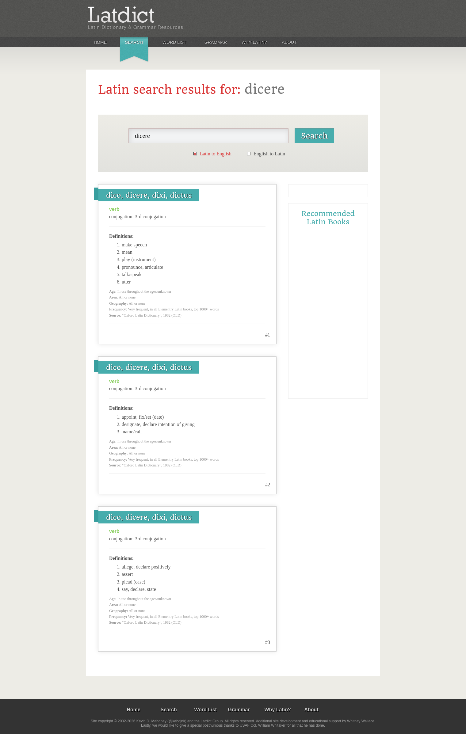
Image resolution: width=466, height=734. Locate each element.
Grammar (215, 42)
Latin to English (215, 153)
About (289, 42)
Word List (174, 42)
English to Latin (269, 153)
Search (134, 42)
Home (100, 42)
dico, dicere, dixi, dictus (149, 195)
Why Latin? (254, 42)
